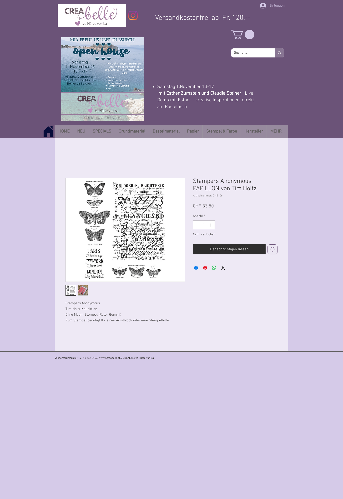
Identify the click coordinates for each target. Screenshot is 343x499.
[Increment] (211, 225)
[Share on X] (223, 268)
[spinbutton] (204, 225)
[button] (242, 34)
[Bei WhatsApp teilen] (214, 268)
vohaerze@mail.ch (65, 358)
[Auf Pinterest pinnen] (205, 268)
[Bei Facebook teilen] (196, 268)
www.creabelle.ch (111, 358)
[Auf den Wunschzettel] (272, 249)
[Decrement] (197, 225)
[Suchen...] (249, 52)
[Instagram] (133, 15)
